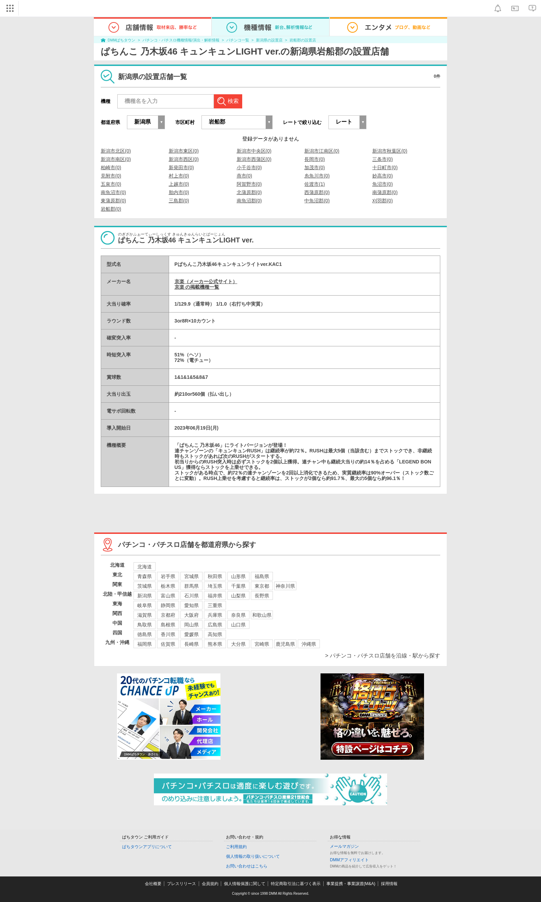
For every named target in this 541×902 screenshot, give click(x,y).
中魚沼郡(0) (316, 200)
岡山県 (191, 624)
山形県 (238, 576)
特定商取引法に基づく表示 (296, 883)
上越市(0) (179, 184)
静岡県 (168, 605)
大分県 (238, 644)
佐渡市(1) (314, 184)
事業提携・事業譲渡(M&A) (350, 883)
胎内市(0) (179, 192)
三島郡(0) (179, 200)
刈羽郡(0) (382, 200)
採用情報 (389, 883)
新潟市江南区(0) (321, 150)
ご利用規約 (236, 846)
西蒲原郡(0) (316, 192)
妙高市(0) (382, 175)
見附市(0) (111, 175)
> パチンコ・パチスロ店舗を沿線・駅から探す (382, 656)
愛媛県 (191, 634)
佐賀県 (168, 644)
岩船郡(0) (111, 209)
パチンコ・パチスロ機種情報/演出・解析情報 (180, 40)
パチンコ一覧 (237, 40)
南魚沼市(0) (113, 192)
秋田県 (215, 576)
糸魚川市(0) (316, 175)
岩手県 (168, 576)
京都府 (168, 615)
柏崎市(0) (111, 167)
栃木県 (168, 586)
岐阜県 (144, 605)
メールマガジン (344, 846)
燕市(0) (244, 175)
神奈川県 (285, 586)
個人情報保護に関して (244, 883)
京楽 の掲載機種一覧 (197, 287)
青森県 (144, 576)
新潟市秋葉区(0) (389, 150)
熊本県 (215, 644)
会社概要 (153, 883)
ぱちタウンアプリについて (147, 846)
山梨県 (238, 595)
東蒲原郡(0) (113, 200)
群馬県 (191, 586)
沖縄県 (309, 644)
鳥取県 (144, 624)
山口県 (238, 624)
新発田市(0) (181, 167)
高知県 (215, 634)
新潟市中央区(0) (254, 150)
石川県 (191, 595)
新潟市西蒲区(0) (254, 159)
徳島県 (144, 634)
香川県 (168, 634)
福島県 (262, 576)
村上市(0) (179, 175)
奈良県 (238, 615)
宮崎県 (262, 644)
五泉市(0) (111, 184)
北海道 (144, 566)
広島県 (215, 624)
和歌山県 (262, 615)
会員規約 (210, 883)
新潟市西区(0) (184, 159)
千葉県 (238, 586)
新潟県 (144, 595)
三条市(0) (382, 159)
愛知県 (191, 605)
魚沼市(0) (382, 184)
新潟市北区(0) (116, 150)
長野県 (262, 595)
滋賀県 (144, 615)
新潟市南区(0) (116, 159)
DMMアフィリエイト (349, 859)
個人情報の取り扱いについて (253, 856)
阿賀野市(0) (249, 184)
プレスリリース (181, 883)
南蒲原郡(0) (384, 192)
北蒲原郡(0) (249, 192)
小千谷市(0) (249, 167)
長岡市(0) (314, 159)
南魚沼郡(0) (249, 200)
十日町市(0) (384, 167)
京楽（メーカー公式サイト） (206, 281)
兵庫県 (215, 615)
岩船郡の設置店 (302, 40)
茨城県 (144, 586)
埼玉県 (215, 586)
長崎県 (191, 644)
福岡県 (144, 644)
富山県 (168, 595)
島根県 (168, 624)
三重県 (215, 605)
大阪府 (191, 615)
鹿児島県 (285, 644)
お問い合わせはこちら (246, 866)
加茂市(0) (314, 167)
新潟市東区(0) (184, 150)
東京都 (262, 586)
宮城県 (191, 576)
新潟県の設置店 (269, 40)
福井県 (215, 595)
